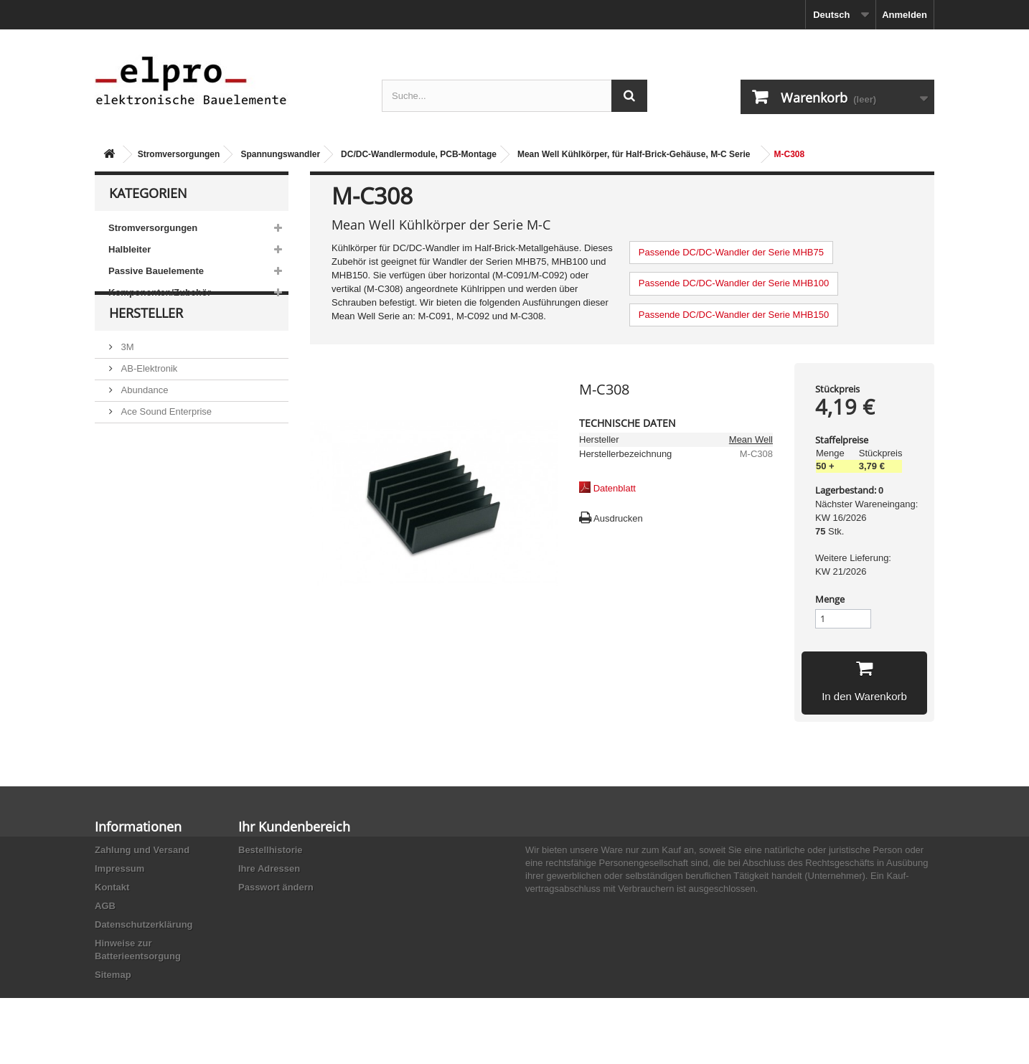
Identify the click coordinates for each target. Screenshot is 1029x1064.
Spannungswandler (280, 154)
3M (126, 374)
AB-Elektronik (147, 395)
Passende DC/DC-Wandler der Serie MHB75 (731, 252)
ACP (129, 460)
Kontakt (112, 887)
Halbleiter (129, 249)
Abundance (143, 417)
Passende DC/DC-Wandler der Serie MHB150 (734, 314)
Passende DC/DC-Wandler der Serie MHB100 (734, 283)
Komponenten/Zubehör (159, 292)
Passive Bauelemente (156, 270)
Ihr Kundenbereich (294, 826)
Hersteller (146, 345)
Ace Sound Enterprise (165, 438)
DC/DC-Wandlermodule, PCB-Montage (419, 154)
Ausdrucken (618, 518)
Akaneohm (142, 503)
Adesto (134, 481)
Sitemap (113, 974)
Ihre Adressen (269, 868)
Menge (830, 599)
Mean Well (751, 439)
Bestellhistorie (270, 849)
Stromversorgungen (179, 154)
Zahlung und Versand (142, 849)
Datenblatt (614, 488)
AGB (105, 905)
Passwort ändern (276, 887)
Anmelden (904, 14)
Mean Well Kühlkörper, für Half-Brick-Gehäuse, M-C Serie (634, 154)
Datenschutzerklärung (144, 924)
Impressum (119, 868)
